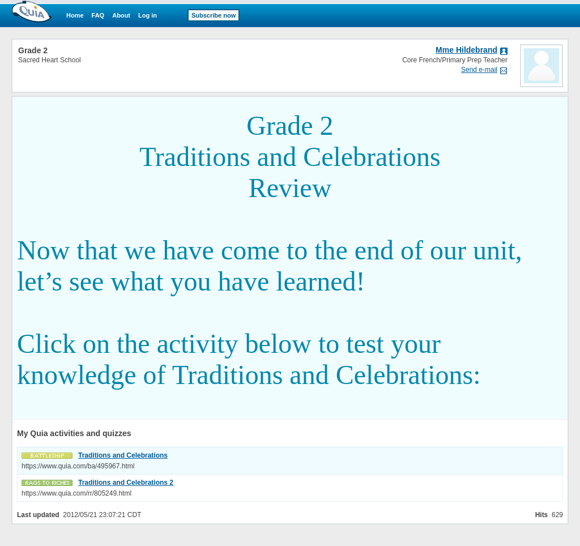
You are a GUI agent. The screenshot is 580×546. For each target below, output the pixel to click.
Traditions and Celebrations (123, 455)
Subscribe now (213, 15)
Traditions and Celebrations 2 (125, 483)
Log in (147, 15)
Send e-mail (479, 70)
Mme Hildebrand (466, 49)
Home (75, 15)
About (121, 15)
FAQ (98, 15)
